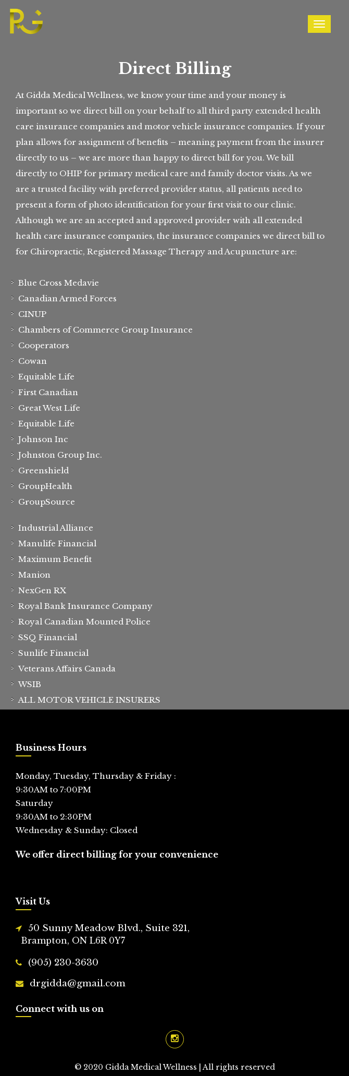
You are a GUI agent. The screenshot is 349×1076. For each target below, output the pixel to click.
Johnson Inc (43, 439)
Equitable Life (46, 377)
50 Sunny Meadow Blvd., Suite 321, (177, 935)
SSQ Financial (47, 637)
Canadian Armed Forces (67, 298)
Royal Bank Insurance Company (85, 606)
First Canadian (48, 392)
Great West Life (49, 408)
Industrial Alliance (55, 528)
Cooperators (43, 345)
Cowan (32, 361)
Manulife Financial (57, 543)
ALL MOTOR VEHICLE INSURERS (89, 700)
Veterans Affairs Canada (67, 669)
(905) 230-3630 (63, 962)
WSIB (29, 684)
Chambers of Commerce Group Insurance (105, 330)
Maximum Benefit (55, 559)
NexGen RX (42, 590)
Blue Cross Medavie (58, 283)
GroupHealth (45, 486)
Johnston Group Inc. (60, 455)
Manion (34, 575)
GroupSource (46, 502)
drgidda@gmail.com (78, 983)
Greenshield (43, 470)
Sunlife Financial (53, 653)
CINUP (32, 314)
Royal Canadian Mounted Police (84, 622)
